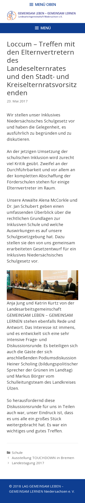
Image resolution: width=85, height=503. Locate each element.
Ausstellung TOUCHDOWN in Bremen (43, 457)
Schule (17, 452)
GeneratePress (50, 500)
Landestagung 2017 (28, 463)
